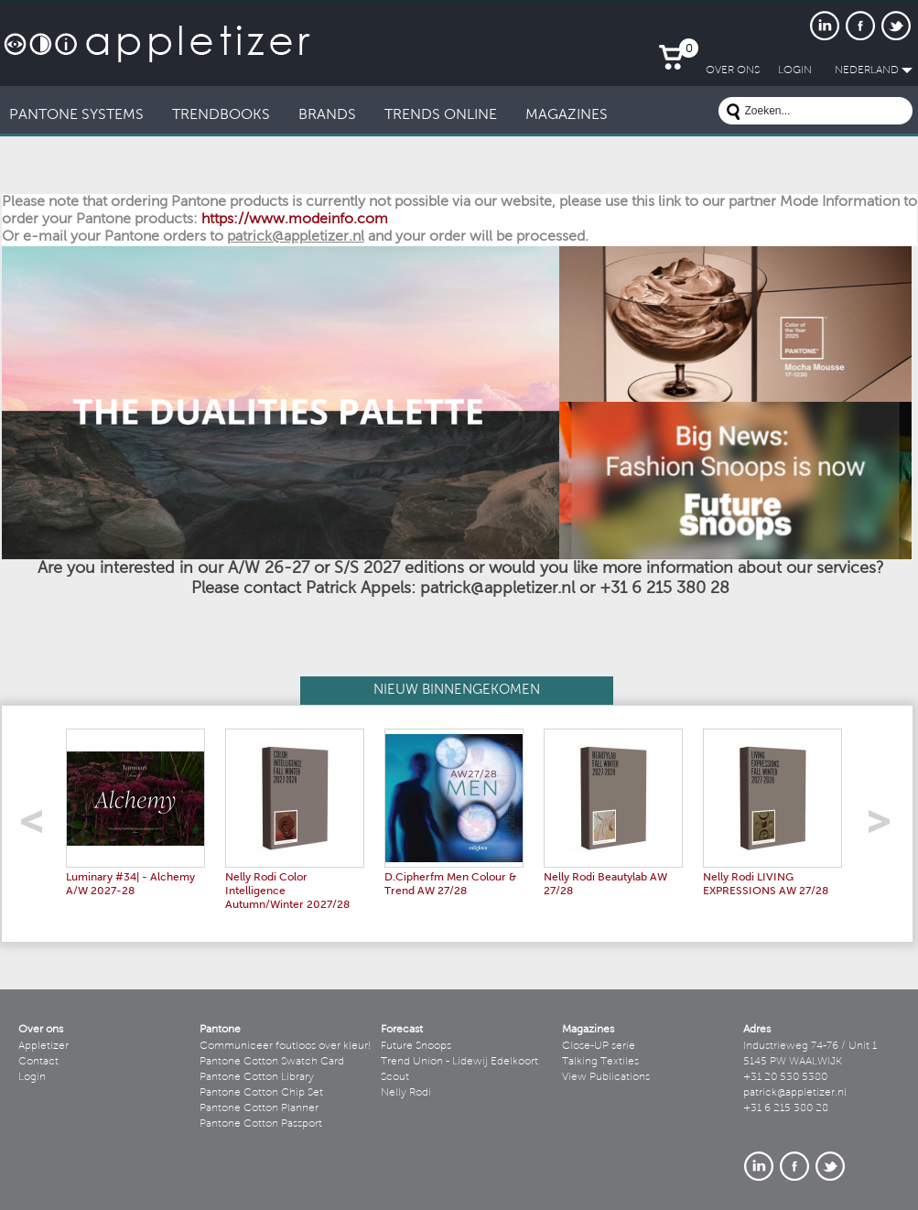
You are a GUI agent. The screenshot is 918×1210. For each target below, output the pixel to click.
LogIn (795, 70)
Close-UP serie (598, 1046)
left (38, 827)
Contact (38, 1061)
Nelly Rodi (406, 1092)
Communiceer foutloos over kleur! (286, 1046)
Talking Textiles (600, 1061)
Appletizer (43, 1046)
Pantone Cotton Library (257, 1077)
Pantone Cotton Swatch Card (272, 1061)
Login (32, 1077)
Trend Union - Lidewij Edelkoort (459, 1061)
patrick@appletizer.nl (795, 1092)
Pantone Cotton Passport (261, 1123)
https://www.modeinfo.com (294, 219)
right (885, 827)
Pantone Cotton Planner (259, 1108)
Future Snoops (416, 1046)
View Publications (606, 1077)
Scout (395, 1077)
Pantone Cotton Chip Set (261, 1092)
